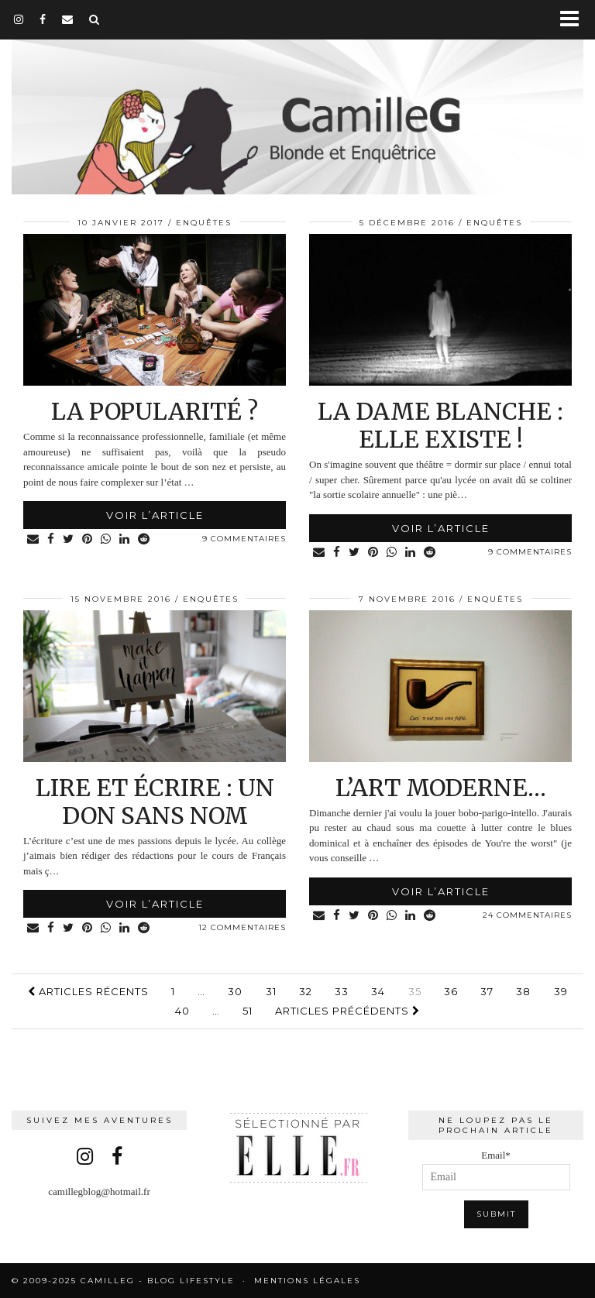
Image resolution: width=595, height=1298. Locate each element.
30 (235, 991)
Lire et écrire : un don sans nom (155, 801)
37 (487, 991)
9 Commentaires (244, 539)
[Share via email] (33, 539)
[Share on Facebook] (51, 539)
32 (305, 991)
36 (451, 991)
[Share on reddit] (144, 539)
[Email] (68, 19)
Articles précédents (347, 1010)
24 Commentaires (527, 915)
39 (561, 991)
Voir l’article (155, 515)
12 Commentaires (242, 927)
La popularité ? (154, 411)
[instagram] (19, 19)
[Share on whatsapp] (106, 539)
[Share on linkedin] (124, 539)
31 (271, 991)
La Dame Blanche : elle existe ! (440, 425)
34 (378, 991)
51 (247, 1010)
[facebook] (43, 19)
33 (342, 991)
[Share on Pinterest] (87, 539)
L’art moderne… (440, 787)
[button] (574, 19)
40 (182, 1010)
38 (523, 991)
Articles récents (88, 991)
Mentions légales (307, 1281)
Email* (496, 1169)
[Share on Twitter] (68, 539)
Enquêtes (204, 223)
